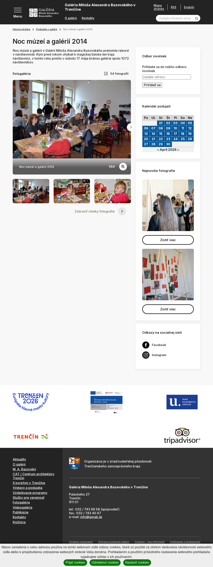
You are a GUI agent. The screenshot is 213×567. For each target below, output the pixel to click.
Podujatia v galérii (46, 29)
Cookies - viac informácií (150, 541)
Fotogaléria (21, 502)
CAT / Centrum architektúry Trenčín (33, 476)
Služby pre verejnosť (28, 498)
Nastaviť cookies (137, 562)
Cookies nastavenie (81, 541)
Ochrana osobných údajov (113, 541)
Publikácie (20, 512)
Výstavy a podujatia (27, 488)
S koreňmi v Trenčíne (29, 483)
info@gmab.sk (91, 517)
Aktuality (19, 459)
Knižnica (19, 522)
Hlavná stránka (21, 29)
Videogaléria (22, 507)
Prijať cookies (75, 562)
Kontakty (88, 18)
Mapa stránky (159, 7)
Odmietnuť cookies (105, 562)
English (189, 7)
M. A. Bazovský (24, 469)
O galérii (71, 18)
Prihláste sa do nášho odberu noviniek (164, 69)
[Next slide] (131, 127)
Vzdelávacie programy (30, 493)
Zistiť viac (168, 240)
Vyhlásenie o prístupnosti (185, 541)
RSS (173, 7)
